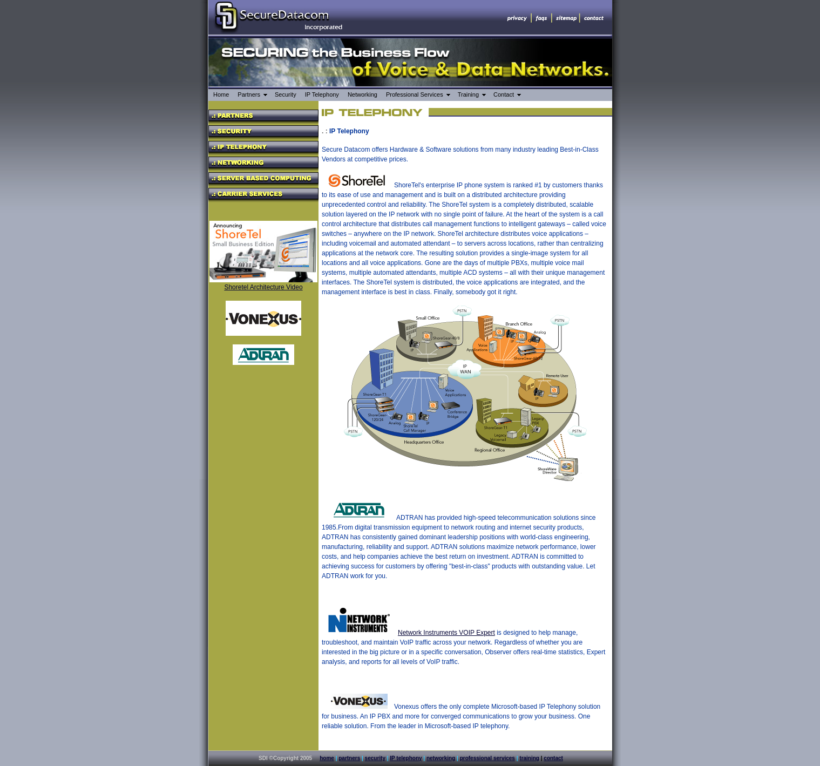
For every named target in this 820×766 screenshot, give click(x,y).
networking (440, 758)
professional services (487, 758)
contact (553, 758)
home (327, 758)
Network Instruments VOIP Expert (446, 632)
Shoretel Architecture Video (263, 287)
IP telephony (406, 758)
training (529, 758)
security (375, 758)
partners (349, 758)
